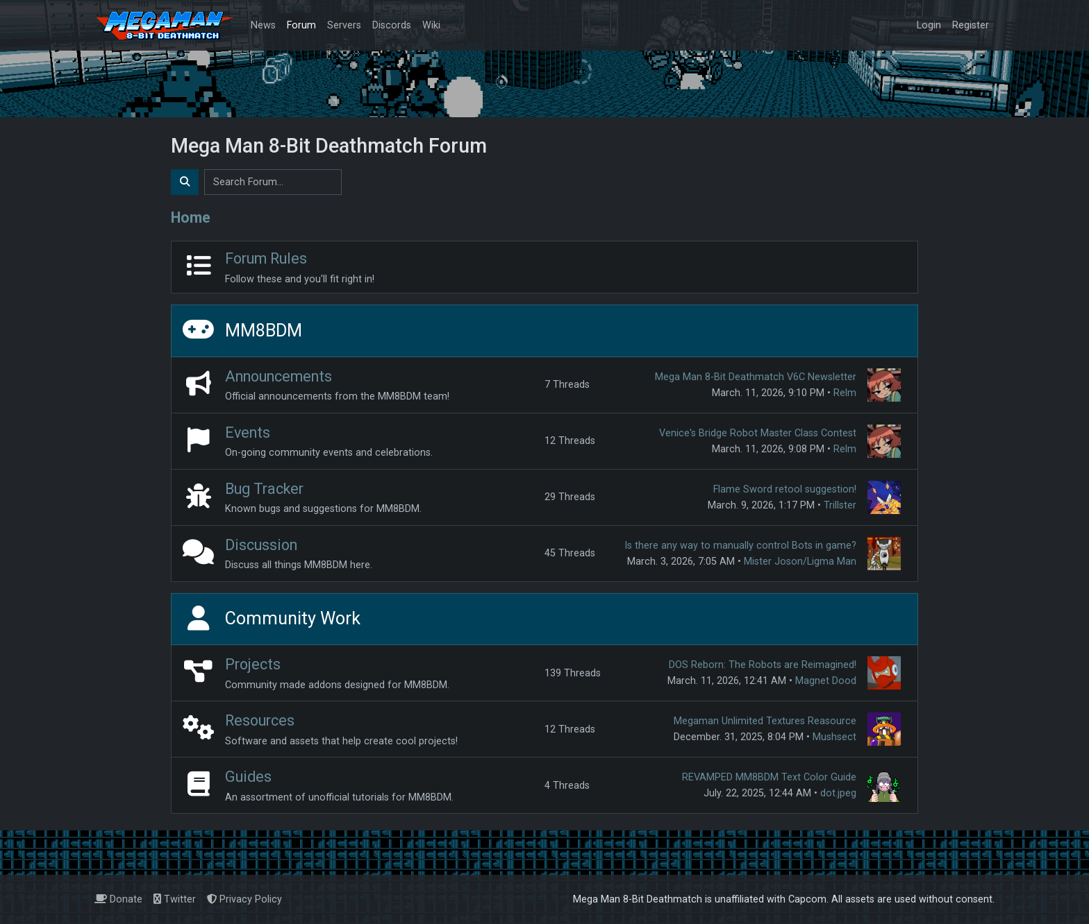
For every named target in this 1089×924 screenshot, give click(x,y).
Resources (259, 720)
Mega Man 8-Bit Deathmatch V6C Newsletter (755, 377)
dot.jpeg (838, 793)
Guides (248, 776)
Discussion (261, 545)
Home (190, 217)
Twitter (174, 899)
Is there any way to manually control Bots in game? (740, 545)
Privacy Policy (244, 899)
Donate (118, 899)
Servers (344, 25)
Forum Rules (266, 258)
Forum (301, 25)
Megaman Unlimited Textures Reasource (765, 721)
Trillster (840, 505)
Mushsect (834, 737)
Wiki (431, 25)
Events (247, 432)
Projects (253, 664)
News (263, 25)
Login (929, 25)
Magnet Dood (825, 681)
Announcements (278, 376)
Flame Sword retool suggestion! (784, 489)
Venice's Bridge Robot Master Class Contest (757, 433)
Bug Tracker (264, 488)
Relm (844, 393)
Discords (391, 25)
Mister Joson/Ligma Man (800, 561)
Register (970, 25)
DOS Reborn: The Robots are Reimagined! (762, 665)
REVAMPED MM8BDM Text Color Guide (769, 777)
